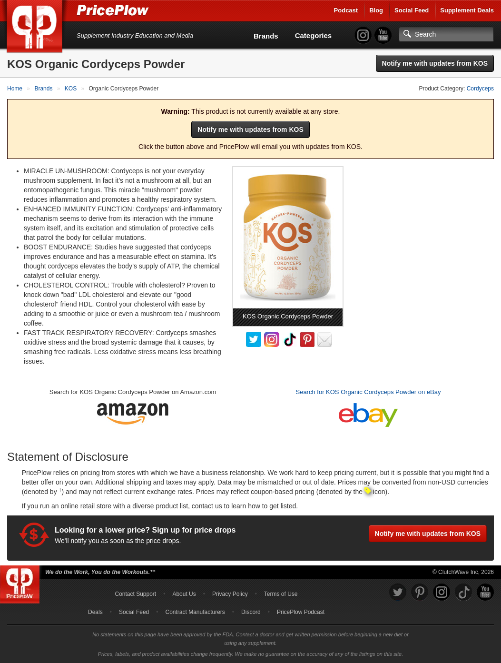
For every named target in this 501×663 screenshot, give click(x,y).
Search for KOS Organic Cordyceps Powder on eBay (368, 392)
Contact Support (135, 594)
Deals (95, 612)
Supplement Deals (467, 10)
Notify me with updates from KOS (435, 63)
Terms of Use (281, 594)
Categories (313, 35)
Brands (266, 36)
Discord (251, 612)
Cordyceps (480, 88)
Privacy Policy (230, 594)
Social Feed (411, 10)
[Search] (446, 34)
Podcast (346, 10)
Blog (376, 10)
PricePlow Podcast (300, 612)
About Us (184, 594)
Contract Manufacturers (195, 612)
